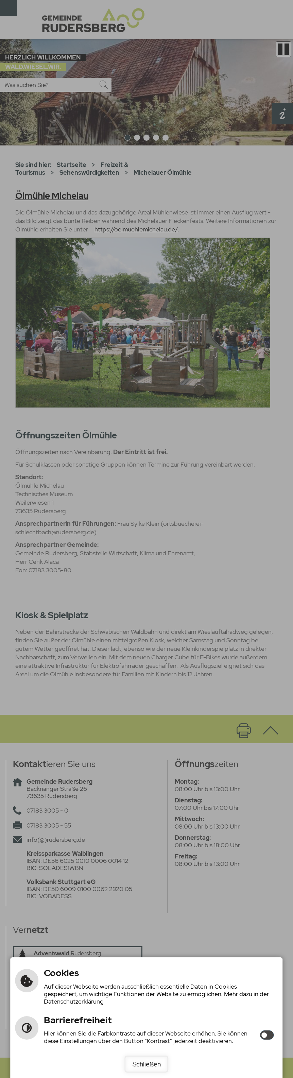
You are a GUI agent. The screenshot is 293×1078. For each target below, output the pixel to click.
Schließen (147, 1064)
